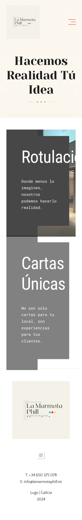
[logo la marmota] (23, 7)
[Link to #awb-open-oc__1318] (72, 22)
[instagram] (41, 455)
